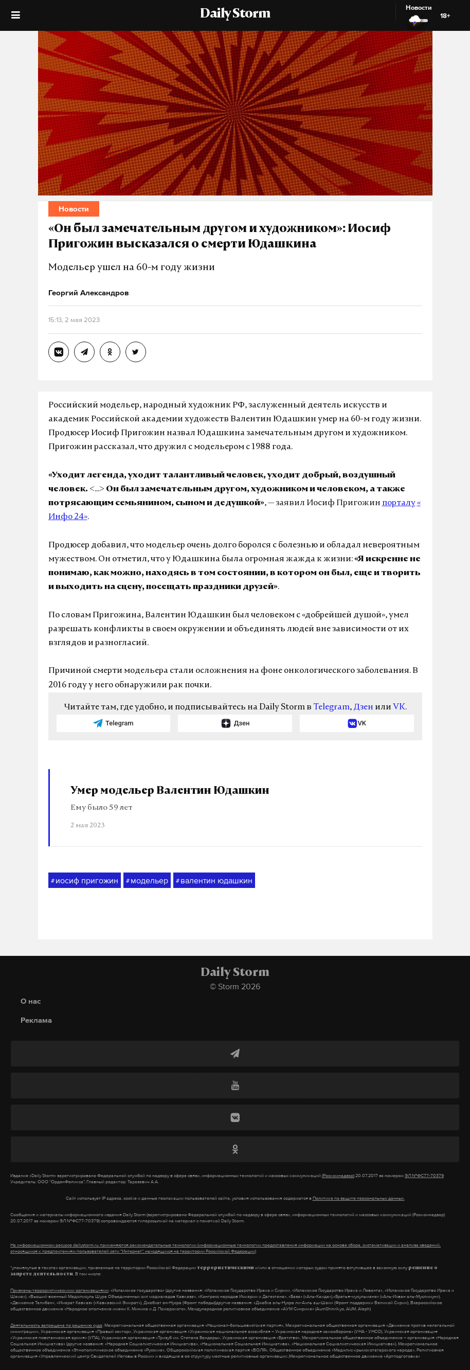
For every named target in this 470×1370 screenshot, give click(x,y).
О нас (31, 1001)
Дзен (363, 707)
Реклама (36, 1020)
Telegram (331, 707)
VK (399, 707)
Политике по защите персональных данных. (359, 1198)
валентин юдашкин (214, 881)
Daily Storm (235, 14)
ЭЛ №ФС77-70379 (424, 1175)
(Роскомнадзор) (338, 1175)
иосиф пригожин (84, 881)
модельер (147, 881)
